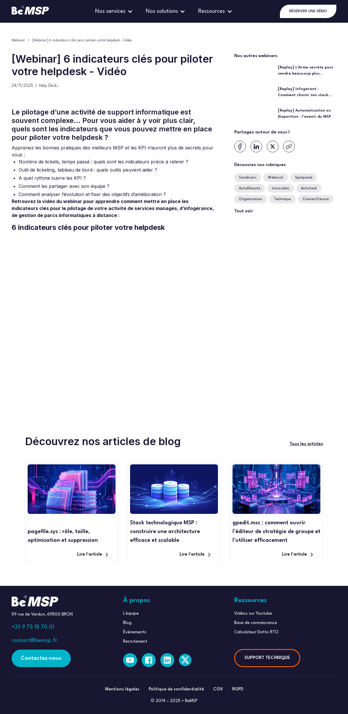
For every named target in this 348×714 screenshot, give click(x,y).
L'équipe (131, 613)
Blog (127, 623)
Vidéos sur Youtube (253, 613)
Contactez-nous (41, 658)
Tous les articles (306, 444)
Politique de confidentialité (176, 689)
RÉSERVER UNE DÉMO (308, 11)
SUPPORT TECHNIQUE (267, 658)
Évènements (134, 632)
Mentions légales (122, 689)
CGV (218, 689)
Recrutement (135, 641)
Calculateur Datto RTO (256, 632)
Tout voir (243, 211)
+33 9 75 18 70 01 (33, 627)
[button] (114, 11)
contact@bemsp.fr (34, 640)
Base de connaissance (255, 623)
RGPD (237, 689)
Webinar (18, 40)
